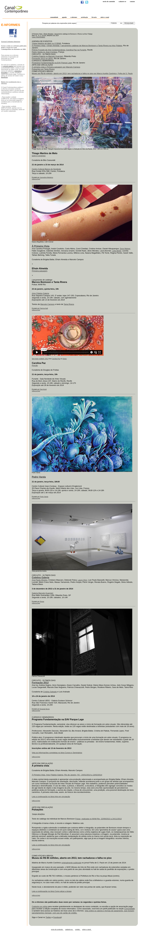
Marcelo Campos (47, 304)
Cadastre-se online (39, 906)
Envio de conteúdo (109, 1)
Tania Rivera (69, 304)
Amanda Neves (45, 709)
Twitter (48, 917)
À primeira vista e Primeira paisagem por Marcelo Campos (56, 67)
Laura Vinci (82, 580)
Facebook (57, 917)
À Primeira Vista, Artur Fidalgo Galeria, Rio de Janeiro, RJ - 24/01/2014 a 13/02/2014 (67, 775)
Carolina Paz (56, 359)
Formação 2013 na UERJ (42, 58)
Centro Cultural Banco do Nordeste (46, 169)
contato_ (77, 929)
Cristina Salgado (50, 692)
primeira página (8, 66)
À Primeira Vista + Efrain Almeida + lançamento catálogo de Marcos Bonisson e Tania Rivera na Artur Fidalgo (77, 45)
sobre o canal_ (87, 929)
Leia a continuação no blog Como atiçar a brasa (51, 891)
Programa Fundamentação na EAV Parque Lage (52, 63)
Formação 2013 (40, 682)
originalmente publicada (71, 863)
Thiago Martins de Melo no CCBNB (46, 43)
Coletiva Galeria (40, 577)
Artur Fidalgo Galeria (40, 293)
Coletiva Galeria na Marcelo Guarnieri (47, 56)
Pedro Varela (44, 496)
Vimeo (65, 359)
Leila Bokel (116, 251)
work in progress (38, 156)
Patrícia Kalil (44, 308)
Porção (35, 365)
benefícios (4, 77)
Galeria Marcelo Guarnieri (42, 593)
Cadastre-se (122, 1)
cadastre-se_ (69, 929)
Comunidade (129, 909)
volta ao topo (36, 179)
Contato (132, 1)
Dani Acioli (43, 389)
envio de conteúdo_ (57, 929)
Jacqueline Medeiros (46, 177)
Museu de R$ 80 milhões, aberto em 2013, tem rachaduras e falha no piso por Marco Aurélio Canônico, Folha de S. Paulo (82, 73)
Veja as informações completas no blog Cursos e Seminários (57, 753)
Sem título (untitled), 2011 (40, 359)
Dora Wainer (125, 249)
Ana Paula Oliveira (39, 580)
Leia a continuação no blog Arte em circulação (51, 797)
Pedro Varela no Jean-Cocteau (44, 52)
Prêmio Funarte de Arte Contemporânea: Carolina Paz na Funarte (59, 50)
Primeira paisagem (39, 271)
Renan (42, 601)
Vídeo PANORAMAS (38, 37)
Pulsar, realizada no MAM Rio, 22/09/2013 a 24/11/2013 (98, 819)
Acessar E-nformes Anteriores (10, 41)
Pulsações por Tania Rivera (43, 69)
